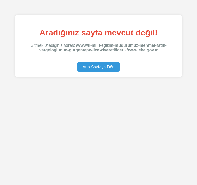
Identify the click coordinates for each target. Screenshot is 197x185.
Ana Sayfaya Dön (99, 67)
